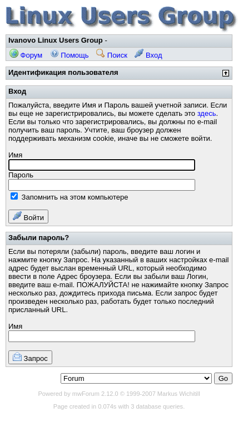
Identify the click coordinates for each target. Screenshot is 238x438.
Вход (148, 55)
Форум (25, 55)
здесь (206, 113)
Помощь (69, 55)
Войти (28, 216)
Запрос (30, 357)
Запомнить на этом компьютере (69, 197)
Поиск (111, 55)
